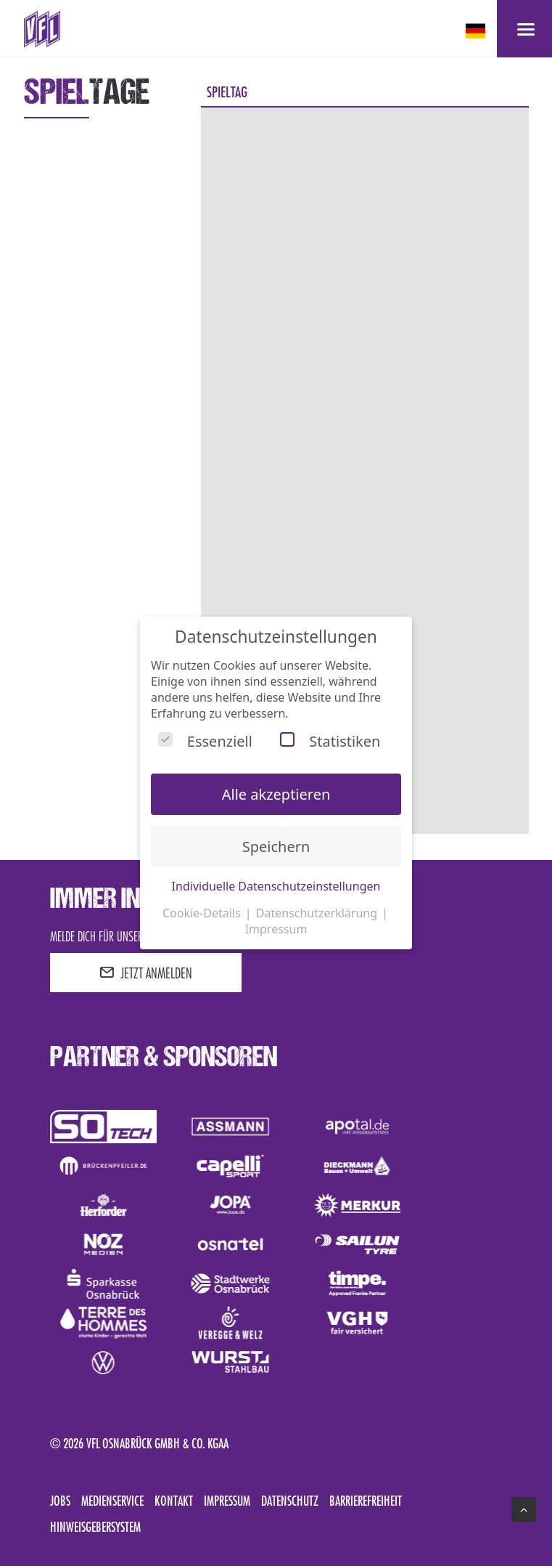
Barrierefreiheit (365, 1501)
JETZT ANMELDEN (145, 972)
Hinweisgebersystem (95, 1527)
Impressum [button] (276, 929)
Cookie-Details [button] (203, 913)
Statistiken (330, 741)
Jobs (60, 1501)
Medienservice (112, 1501)
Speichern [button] (276, 846)
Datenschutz (289, 1501)
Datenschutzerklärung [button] (318, 913)
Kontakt (174, 1501)
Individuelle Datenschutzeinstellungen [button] (276, 886)
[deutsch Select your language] (477, 31)
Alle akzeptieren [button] (276, 794)
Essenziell (205, 741)
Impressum (227, 1501)
